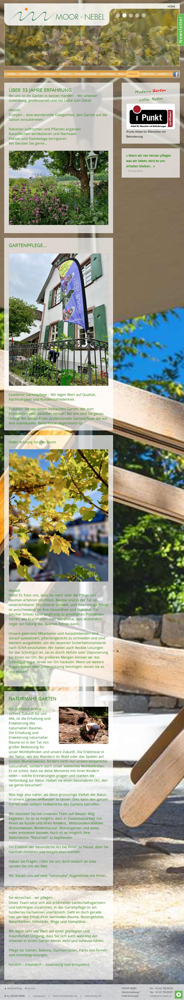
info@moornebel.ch (161, 995)
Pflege (132, 73)
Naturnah (107, 73)
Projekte (65, 73)
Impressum (39, 995)
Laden (162, 73)
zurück (31, 988)
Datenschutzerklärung (65, 995)
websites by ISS (93, 995)
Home (11, 73)
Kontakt (49, 73)
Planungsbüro (85, 73)
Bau (121, 73)
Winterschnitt (30, 73)
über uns (148, 73)
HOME (171, 6)
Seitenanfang (14, 988)
